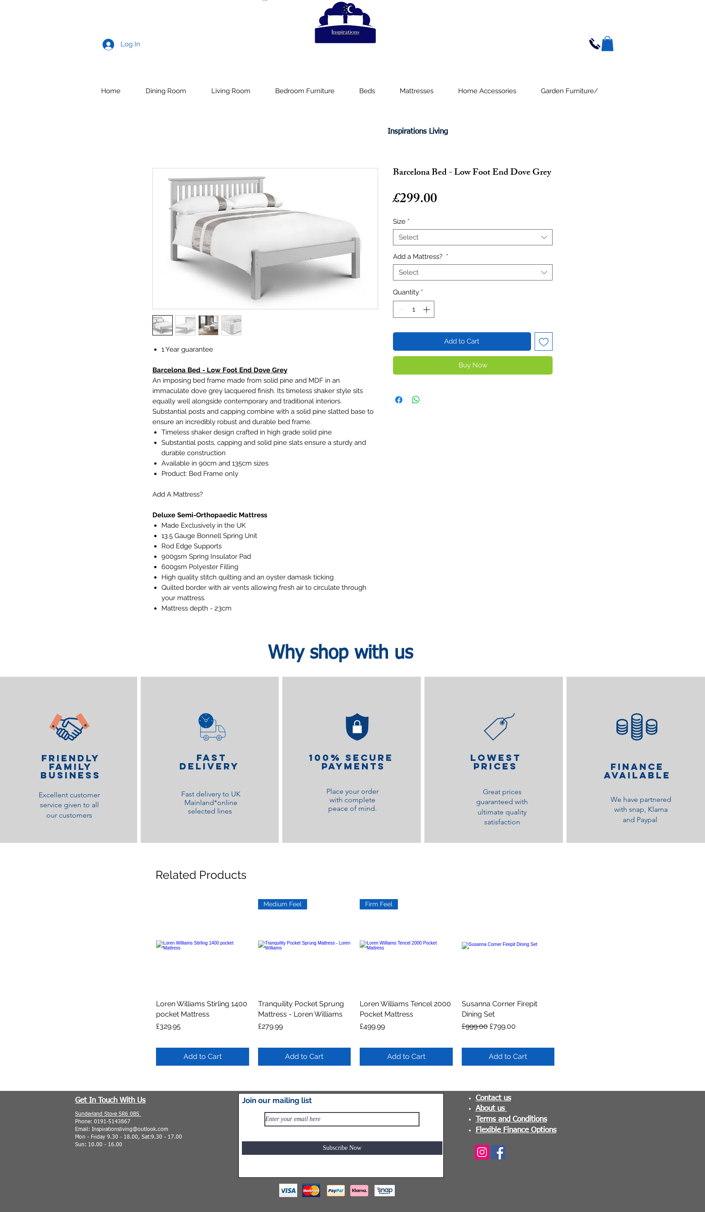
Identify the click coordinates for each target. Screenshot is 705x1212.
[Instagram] (482, 1152)
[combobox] (473, 237)
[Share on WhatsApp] (416, 399)
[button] (607, 43)
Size (401, 221)
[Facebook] (498, 1152)
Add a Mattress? (420, 257)
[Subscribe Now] (342, 1148)
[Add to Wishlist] (544, 341)
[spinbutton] (413, 309)
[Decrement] (400, 309)
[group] (355, 982)
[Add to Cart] (202, 1057)
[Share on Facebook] (398, 399)
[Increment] (427, 309)
